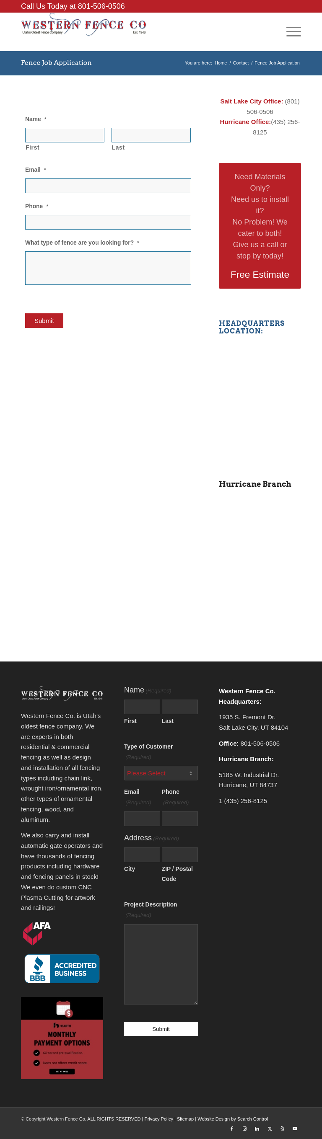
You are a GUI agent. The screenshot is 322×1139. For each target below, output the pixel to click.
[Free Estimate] (260, 226)
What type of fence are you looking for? (82, 243)
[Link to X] (269, 1128)
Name (36, 119)
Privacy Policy (158, 1118)
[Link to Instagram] (244, 1128)
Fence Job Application (56, 63)
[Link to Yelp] (282, 1128)
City (129, 869)
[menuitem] (289, 32)
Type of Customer (148, 753)
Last (118, 148)
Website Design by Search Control (232, 1118)
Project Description (150, 911)
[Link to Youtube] (294, 1128)
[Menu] (289, 32)
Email (35, 170)
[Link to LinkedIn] (257, 1128)
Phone (36, 206)
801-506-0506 (101, 6)
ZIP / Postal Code (177, 874)
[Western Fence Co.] (84, 32)
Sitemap (185, 1118)
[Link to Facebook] (232, 1128)
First (32, 148)
